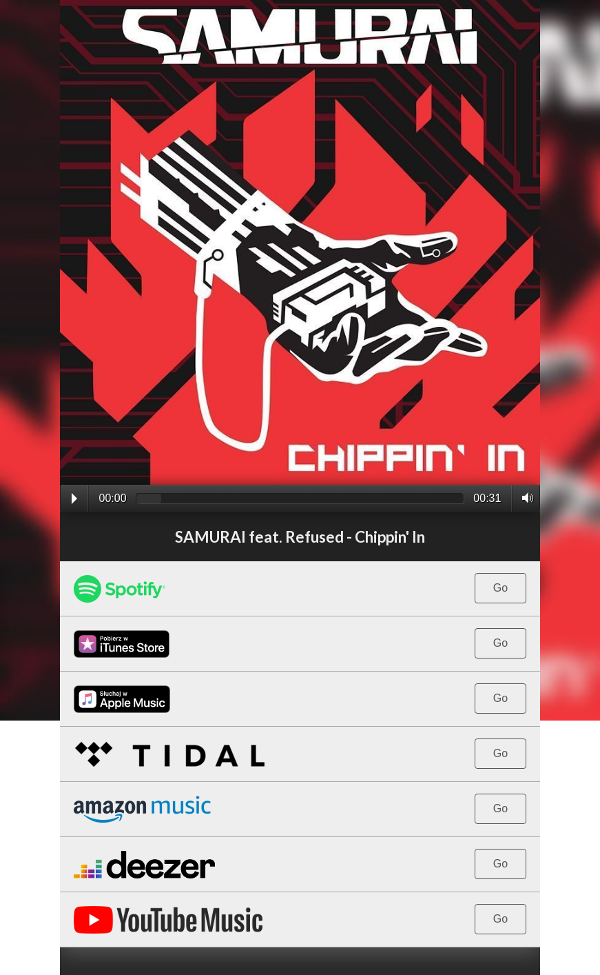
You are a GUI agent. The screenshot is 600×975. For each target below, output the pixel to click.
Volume (524, 498)
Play (74, 498)
